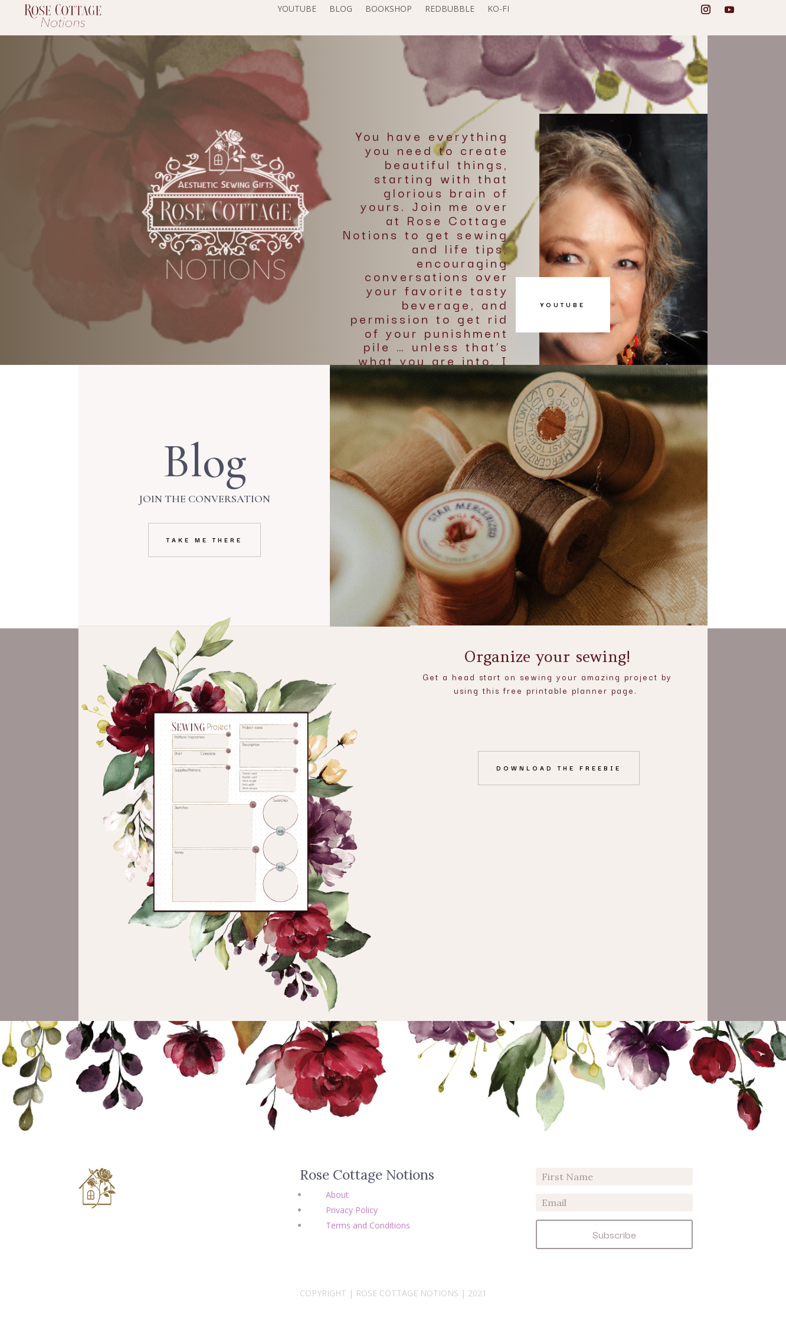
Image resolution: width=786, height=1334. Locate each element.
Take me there (204, 540)
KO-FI (498, 9)
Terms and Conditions (368, 1225)
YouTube (563, 304)
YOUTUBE (296, 9)
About (337, 1194)
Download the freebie (558, 768)
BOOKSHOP (388, 9)
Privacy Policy (352, 1210)
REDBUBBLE (449, 9)
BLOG (340, 9)
